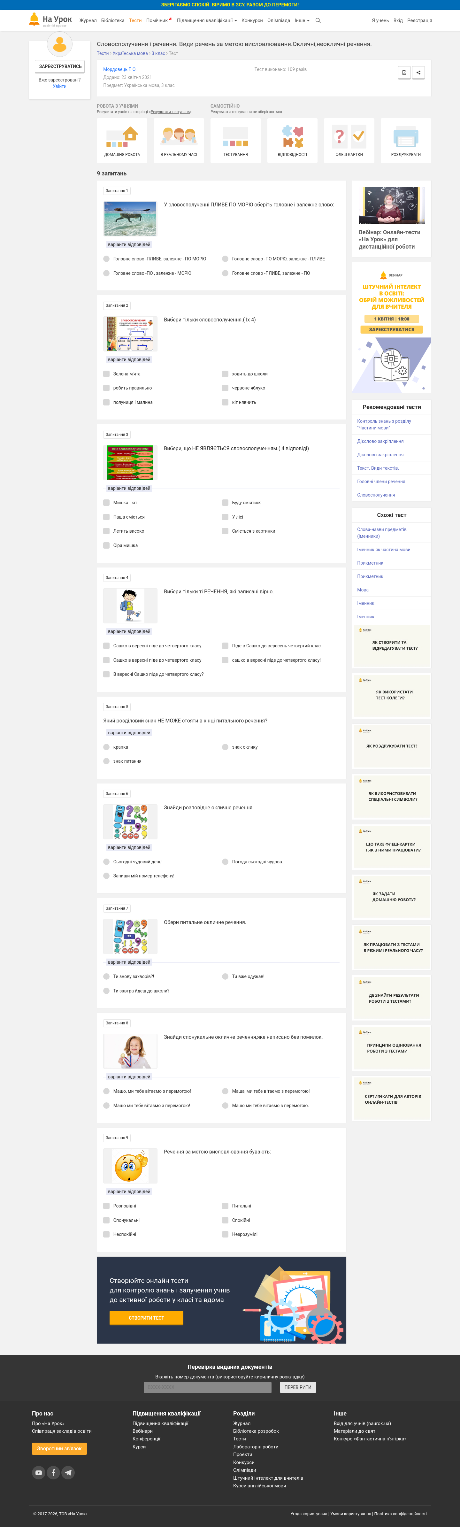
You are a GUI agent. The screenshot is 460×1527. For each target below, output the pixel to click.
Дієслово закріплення (380, 441)
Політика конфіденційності (400, 1513)
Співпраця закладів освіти (62, 1431)
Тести (135, 20)
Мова (363, 589)
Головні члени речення (381, 481)
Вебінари (143, 1431)
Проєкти (242, 1454)
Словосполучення (376, 494)
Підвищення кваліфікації (207, 20)
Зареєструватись (60, 66)
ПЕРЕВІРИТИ (298, 1387)
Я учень (380, 20)
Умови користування (350, 1513)
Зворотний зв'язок (59, 1449)
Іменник (365, 603)
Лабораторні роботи (256, 1447)
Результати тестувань (170, 112)
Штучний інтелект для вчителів (268, 1478)
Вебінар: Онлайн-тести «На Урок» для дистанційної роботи (389, 239)
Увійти (59, 86)
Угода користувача (309, 1513)
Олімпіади (244, 1470)
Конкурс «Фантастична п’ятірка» (370, 1439)
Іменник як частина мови (383, 549)
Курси (139, 1447)
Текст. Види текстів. (378, 468)
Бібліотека (113, 20)
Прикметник (370, 563)
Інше (302, 20)
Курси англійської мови (259, 1486)
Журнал (87, 20)
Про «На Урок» (48, 1423)
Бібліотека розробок (256, 1431)
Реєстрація (419, 20)
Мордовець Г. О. (119, 69)
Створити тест (146, 1318)
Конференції (146, 1439)
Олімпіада (278, 20)
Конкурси (252, 20)
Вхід (398, 20)
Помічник (159, 20)
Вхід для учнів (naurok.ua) (362, 1423)
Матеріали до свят (354, 1431)
